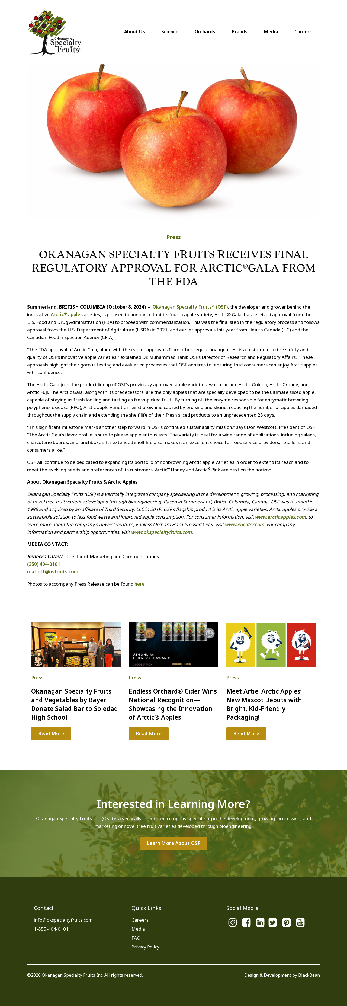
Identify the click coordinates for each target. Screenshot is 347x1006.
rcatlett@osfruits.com (52, 572)
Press (173, 237)
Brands (240, 31)
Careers (303, 31)
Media (271, 31)
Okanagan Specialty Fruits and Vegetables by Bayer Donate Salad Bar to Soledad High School (74, 704)
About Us (134, 31)
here (139, 584)
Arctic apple (65, 314)
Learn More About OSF (173, 843)
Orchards (205, 31)
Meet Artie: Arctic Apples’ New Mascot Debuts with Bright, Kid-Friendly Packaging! (264, 704)
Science (169, 31)
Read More (51, 733)
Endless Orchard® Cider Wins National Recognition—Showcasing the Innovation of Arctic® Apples (173, 704)
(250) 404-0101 (43, 564)
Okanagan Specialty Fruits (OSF (189, 307)
